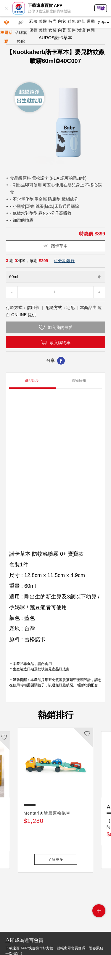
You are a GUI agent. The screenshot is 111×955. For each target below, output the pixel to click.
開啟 (100, 8)
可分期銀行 (64, 260)
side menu (98, 910)
